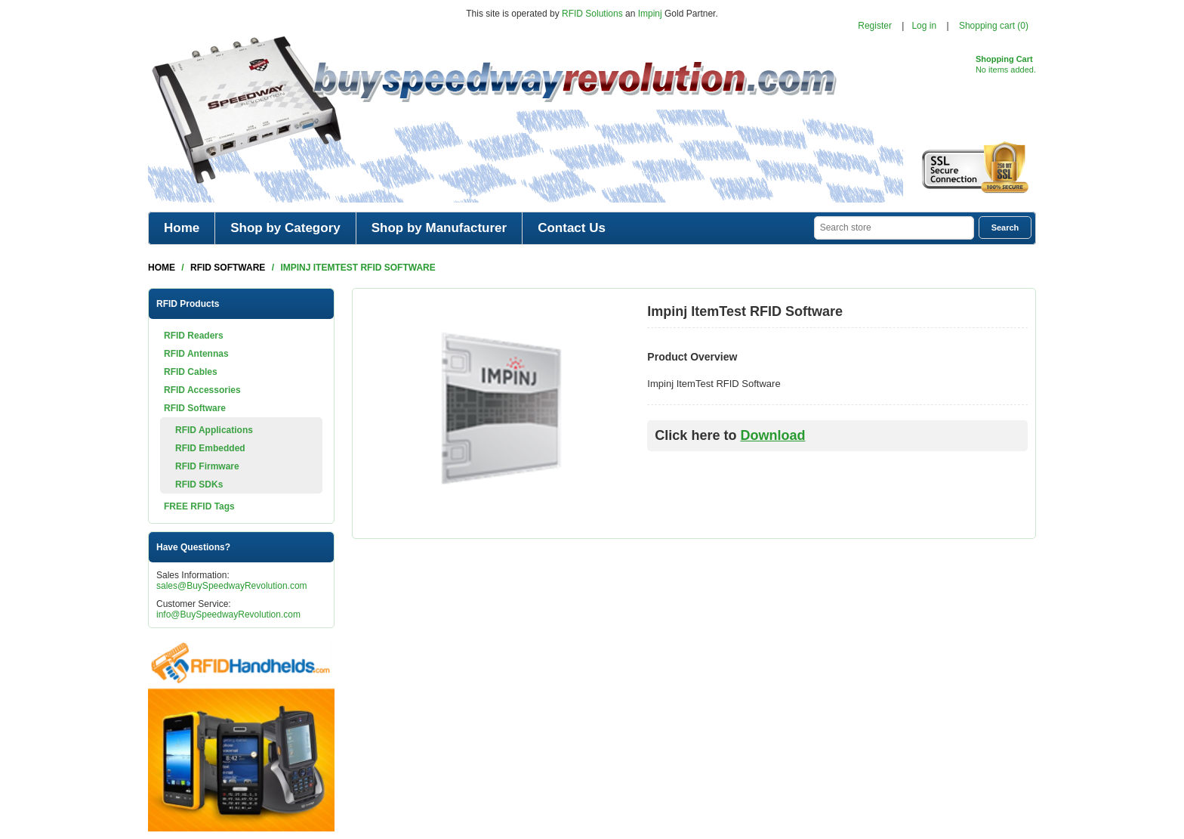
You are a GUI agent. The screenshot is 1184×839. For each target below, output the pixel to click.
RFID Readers (194, 335)
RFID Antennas (196, 353)
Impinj (650, 13)
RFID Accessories (202, 390)
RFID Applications (214, 430)
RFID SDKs (199, 484)
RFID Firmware (207, 466)
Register (875, 25)
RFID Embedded (210, 448)
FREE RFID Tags (199, 506)
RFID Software (195, 408)
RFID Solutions (592, 13)
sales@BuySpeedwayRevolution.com (231, 585)
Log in (923, 25)
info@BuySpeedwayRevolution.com (228, 614)
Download (772, 435)
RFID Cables (190, 372)
